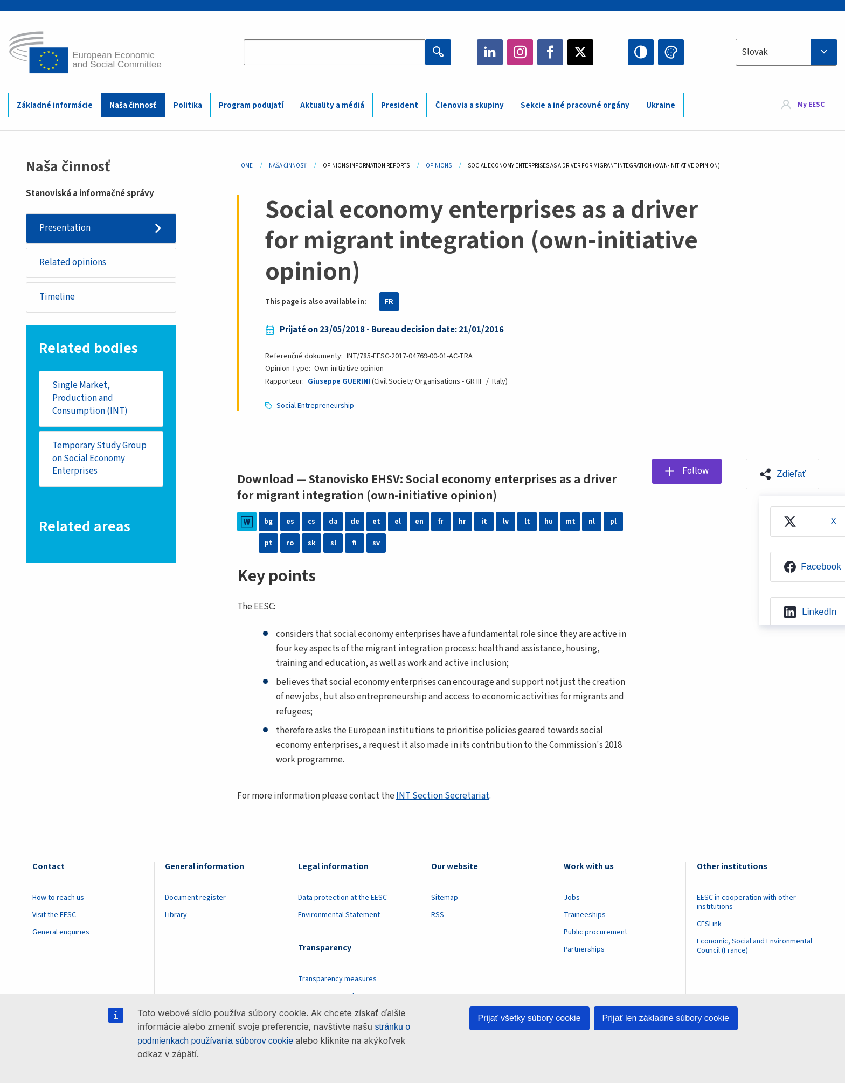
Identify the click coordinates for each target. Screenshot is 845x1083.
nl (591, 521)
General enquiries (60, 932)
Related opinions (72, 262)
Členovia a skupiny (469, 105)
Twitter (580, 52)
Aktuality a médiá (332, 105)
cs (311, 521)
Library (176, 915)
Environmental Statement (339, 915)
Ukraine (660, 105)
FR (389, 301)
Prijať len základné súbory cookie (665, 1018)
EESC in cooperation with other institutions (746, 902)
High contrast (641, 52)
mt (570, 521)
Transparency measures (337, 979)
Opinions (439, 166)
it (484, 521)
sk (312, 543)
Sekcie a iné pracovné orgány (575, 105)
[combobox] (786, 52)
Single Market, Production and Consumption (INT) (90, 398)
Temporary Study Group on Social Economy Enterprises (99, 458)
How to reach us (58, 897)
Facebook (550, 52)
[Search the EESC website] (334, 52)
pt (269, 543)
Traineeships (585, 915)
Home (245, 166)
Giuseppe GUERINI (339, 381)
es (290, 521)
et (376, 521)
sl (333, 543)
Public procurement (595, 932)
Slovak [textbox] (755, 52)
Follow (695, 470)
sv (376, 543)
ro (290, 543)
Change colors (671, 52)
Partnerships (584, 949)
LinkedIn (490, 52)
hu (548, 521)
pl (613, 521)
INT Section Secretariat (442, 795)
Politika (188, 105)
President (399, 105)
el (397, 521)
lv (506, 521)
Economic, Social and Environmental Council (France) (754, 946)
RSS (437, 915)
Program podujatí (251, 105)
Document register (195, 897)
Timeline (57, 296)
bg (268, 521)
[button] (782, 474)
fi (354, 543)
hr (462, 521)
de (354, 521)
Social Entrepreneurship (315, 405)
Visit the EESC (54, 915)
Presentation (65, 227)
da (333, 521)
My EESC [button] (811, 104)
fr (441, 521)
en (419, 521)
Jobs (572, 897)
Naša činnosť (132, 105)
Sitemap (444, 897)
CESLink (709, 924)
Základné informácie (55, 105)
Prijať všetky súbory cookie (529, 1018)
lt (527, 521)
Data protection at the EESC (342, 897)
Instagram (520, 52)
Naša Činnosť (288, 166)
